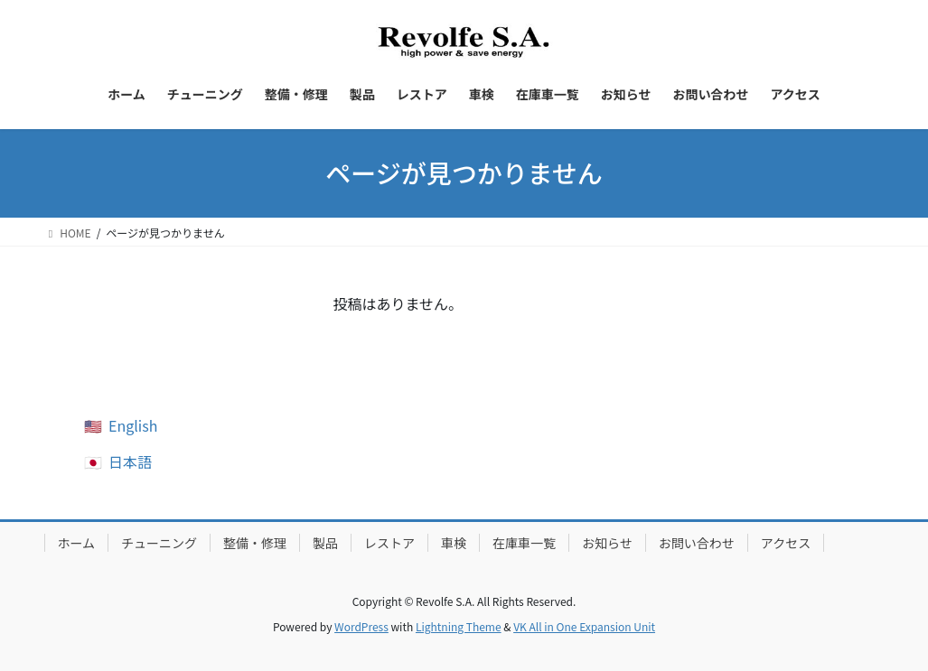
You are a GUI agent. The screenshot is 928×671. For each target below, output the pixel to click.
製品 (325, 543)
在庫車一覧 (524, 543)
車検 (453, 543)
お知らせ (607, 543)
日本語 (130, 461)
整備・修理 (254, 543)
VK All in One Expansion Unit (584, 626)
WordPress (361, 626)
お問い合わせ (697, 543)
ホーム (77, 543)
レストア (389, 543)
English (132, 425)
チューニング (159, 543)
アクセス (786, 543)
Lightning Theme (458, 626)
